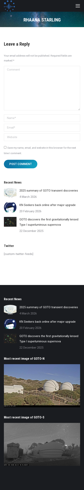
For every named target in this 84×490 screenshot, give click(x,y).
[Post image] (10, 193)
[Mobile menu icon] (77, 6)
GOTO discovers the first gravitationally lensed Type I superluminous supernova (48, 222)
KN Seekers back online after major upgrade (47, 205)
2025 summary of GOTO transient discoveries (48, 190)
